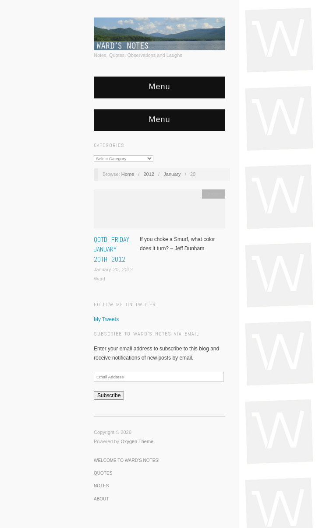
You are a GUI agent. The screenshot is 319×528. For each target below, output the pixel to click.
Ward (99, 278)
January (172, 174)
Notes (101, 485)
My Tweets (106, 319)
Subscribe (109, 395)
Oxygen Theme (137, 441)
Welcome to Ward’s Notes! (127, 460)
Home (127, 174)
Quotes (213, 193)
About (101, 499)
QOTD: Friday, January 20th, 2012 (112, 249)
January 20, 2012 (113, 269)
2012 (148, 174)
